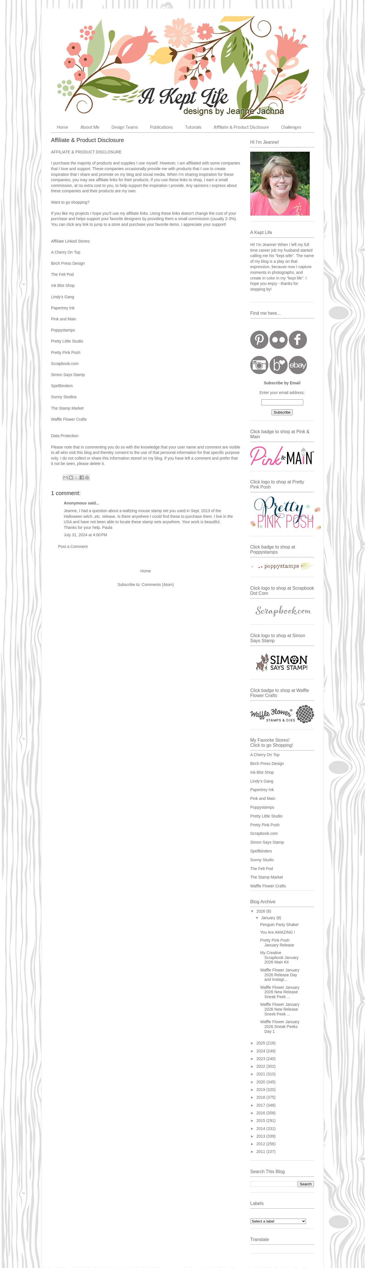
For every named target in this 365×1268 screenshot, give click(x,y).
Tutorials (193, 127)
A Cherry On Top (65, 252)
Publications (161, 127)
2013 (261, 1136)
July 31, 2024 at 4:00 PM (85, 535)
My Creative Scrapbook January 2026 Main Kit (279, 957)
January (268, 917)
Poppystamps (63, 330)
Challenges (291, 127)
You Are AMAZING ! (277, 932)
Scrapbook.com (65, 363)
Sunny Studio (262, 860)
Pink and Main (64, 319)
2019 (261, 1089)
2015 (261, 1120)
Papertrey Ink (63, 308)
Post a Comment (73, 546)
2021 (261, 1074)
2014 (261, 1128)
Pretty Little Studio (67, 341)
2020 (261, 1082)
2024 (261, 1051)
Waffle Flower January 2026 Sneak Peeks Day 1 (280, 1026)
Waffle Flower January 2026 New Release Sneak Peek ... (280, 992)
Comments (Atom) (158, 584)
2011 (261, 1151)
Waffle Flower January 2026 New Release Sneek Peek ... (280, 1009)
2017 (261, 1105)
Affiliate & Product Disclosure (241, 127)
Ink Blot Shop (63, 285)
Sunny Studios (64, 397)
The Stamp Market (266, 877)
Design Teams (125, 127)
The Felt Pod (261, 868)
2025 (261, 1043)
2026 (261, 911)
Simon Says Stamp (68, 374)
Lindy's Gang (62, 297)
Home (62, 127)
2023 (261, 1058)
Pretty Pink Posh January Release (277, 942)
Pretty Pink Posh (66, 352)
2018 (261, 1097)
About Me (89, 127)
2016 (261, 1113)
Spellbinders (261, 851)
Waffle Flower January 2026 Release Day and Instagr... (280, 975)
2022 (261, 1066)
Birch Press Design (68, 263)
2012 (261, 1144)
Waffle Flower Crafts (69, 419)
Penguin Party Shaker (279, 924)
